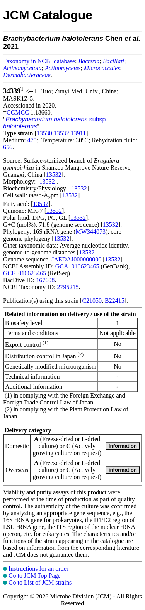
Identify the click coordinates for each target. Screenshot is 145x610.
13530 (44, 133)
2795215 (67, 287)
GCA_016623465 (77, 266)
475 (32, 140)
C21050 (92, 300)
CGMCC (18, 112)
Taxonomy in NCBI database (39, 61)
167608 (45, 280)
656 (7, 147)
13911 (78, 133)
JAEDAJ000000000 (76, 259)
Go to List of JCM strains (40, 582)
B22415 (115, 300)
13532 (61, 133)
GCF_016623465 (24, 273)
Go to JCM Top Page (35, 575)
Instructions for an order (38, 568)
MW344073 (91, 231)
